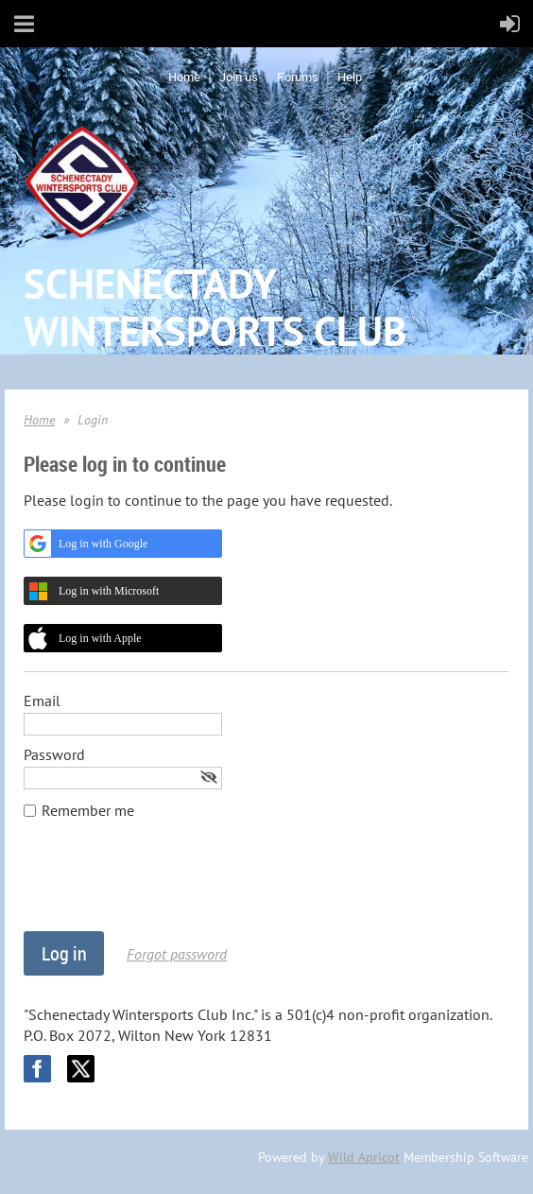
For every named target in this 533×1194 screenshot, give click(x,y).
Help (349, 76)
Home (184, 76)
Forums (297, 76)
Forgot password (177, 953)
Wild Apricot (364, 1157)
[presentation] (167, 885)
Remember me (88, 810)
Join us (238, 76)
